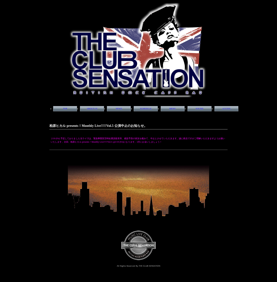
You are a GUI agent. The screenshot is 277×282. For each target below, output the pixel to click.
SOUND (199, 108)
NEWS (119, 108)
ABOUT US (92, 108)
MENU (172, 108)
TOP (65, 108)
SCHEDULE (146, 108)
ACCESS (226, 108)
